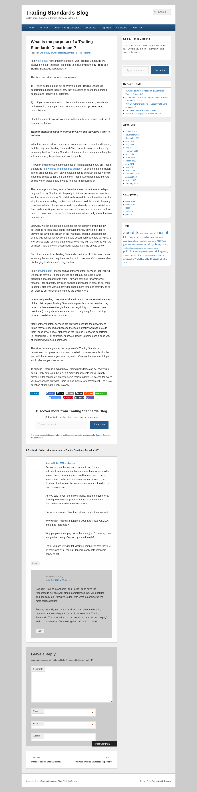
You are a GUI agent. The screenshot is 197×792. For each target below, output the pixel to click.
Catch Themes (164, 781)
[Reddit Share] (88, 393)
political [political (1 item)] (138, 252)
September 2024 (132, 138)
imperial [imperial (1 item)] (135, 245)
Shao (48, 463)
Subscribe (99, 424)
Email (35, 723)
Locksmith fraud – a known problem (141, 110)
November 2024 (132, 135)
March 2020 (130, 170)
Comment (38, 669)
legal (127, 208)
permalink (38, 438)
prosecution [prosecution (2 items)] (136, 255)
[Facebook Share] (50, 393)
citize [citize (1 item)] (133, 237)
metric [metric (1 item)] (125, 248)
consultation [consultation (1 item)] (143, 241)
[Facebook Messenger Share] (55, 397)
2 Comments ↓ (86, 53)
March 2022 (130, 161)
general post (56, 435)
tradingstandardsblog (67, 53)
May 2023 (129, 148)
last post (42, 61)
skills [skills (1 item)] (125, 259)
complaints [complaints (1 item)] (134, 241)
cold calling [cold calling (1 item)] (159, 237)
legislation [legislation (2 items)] (163, 244)
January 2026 (131, 131)
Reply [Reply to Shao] (35, 563)
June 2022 (130, 157)
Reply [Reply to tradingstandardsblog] (40, 631)
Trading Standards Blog (57, 13)
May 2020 (129, 167)
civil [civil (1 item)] (152, 237)
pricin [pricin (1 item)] (151, 252)
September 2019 (132, 174)
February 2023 (132, 151)
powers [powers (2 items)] (145, 251)
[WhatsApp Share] (101, 393)
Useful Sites (90, 27)
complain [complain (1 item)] (126, 241)
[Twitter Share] (60, 393)
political (128, 214)
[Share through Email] (70, 393)
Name (35, 711)
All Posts (44, 27)
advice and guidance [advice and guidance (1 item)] (147, 233)
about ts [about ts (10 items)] (131, 232)
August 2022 (131, 154)
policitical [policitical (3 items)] (129, 251)
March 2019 (130, 180)
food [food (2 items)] (159, 240)
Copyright (106, 27)
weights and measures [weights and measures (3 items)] (149, 258)
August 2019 (131, 177)
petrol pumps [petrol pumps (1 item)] (148, 248)
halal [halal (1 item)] (129, 245)
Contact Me (121, 27)
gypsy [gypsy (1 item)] (125, 245)
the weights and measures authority (63, 168)
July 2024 (129, 141)
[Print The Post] (79, 393)
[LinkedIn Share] (34, 393)
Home (31, 27)
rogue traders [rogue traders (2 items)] (158, 255)
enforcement (131, 201)
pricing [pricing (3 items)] (158, 251)
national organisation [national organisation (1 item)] (135, 248)
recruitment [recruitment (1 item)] (147, 255)
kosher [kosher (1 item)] (140, 245)
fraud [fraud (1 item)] (164, 241)
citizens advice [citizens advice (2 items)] (143, 237)
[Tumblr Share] (79, 397)
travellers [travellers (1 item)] (130, 259)
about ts (76, 435)
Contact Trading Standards (66, 27)
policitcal (129, 211)
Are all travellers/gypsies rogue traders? (143, 113)
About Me (137, 27)
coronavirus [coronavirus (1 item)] (152, 241)
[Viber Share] (90, 397)
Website (36, 736)
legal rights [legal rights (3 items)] (150, 244)
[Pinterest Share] (68, 397)
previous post (45, 271)
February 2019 (132, 183)
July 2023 (129, 144)
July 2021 (129, 164)
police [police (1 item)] (156, 248)
